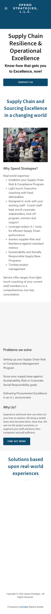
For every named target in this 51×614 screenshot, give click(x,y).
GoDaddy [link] (23, 607)
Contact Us (25, 82)
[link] (25, 8)
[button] (6, 8)
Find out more (17, 441)
